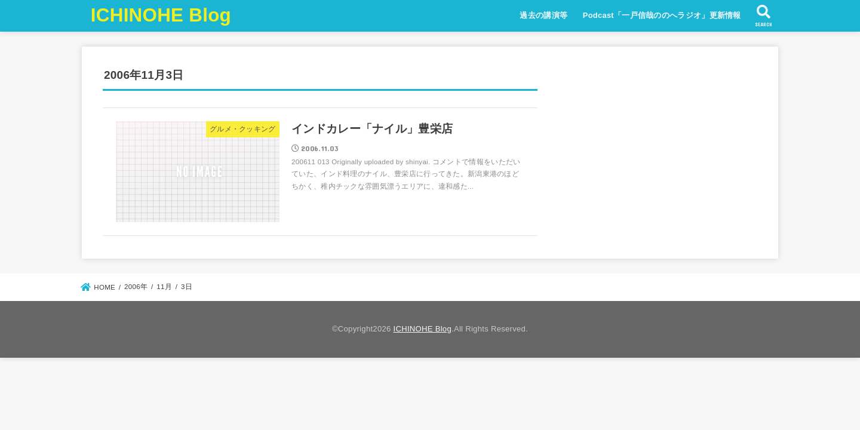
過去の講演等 (543, 15)
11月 (164, 286)
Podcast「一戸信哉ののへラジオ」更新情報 (662, 15)
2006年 (136, 286)
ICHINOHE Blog (161, 15)
